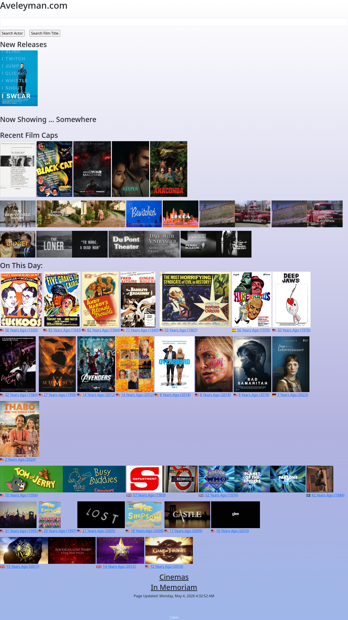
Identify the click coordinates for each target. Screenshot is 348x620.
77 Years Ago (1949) (142, 330)
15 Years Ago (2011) (22, 566)
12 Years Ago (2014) (166, 566)
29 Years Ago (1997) (60, 530)
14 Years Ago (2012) (98, 394)
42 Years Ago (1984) (21, 394)
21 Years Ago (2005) (98, 530)
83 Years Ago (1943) (64, 330)
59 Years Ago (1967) (181, 330)
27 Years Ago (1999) (60, 394)
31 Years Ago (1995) (21, 530)
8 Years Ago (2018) (175, 394)
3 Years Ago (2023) (292, 394)
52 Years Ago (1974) (221, 495)
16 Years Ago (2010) (232, 530)
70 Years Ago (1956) (21, 495)
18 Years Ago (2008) (147, 530)
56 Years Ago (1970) (253, 330)
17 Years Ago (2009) (185, 530)
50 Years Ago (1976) (294, 330)
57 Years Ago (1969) (149, 495)
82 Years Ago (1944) (103, 330)
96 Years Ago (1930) (21, 330)
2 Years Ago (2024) (20, 459)
